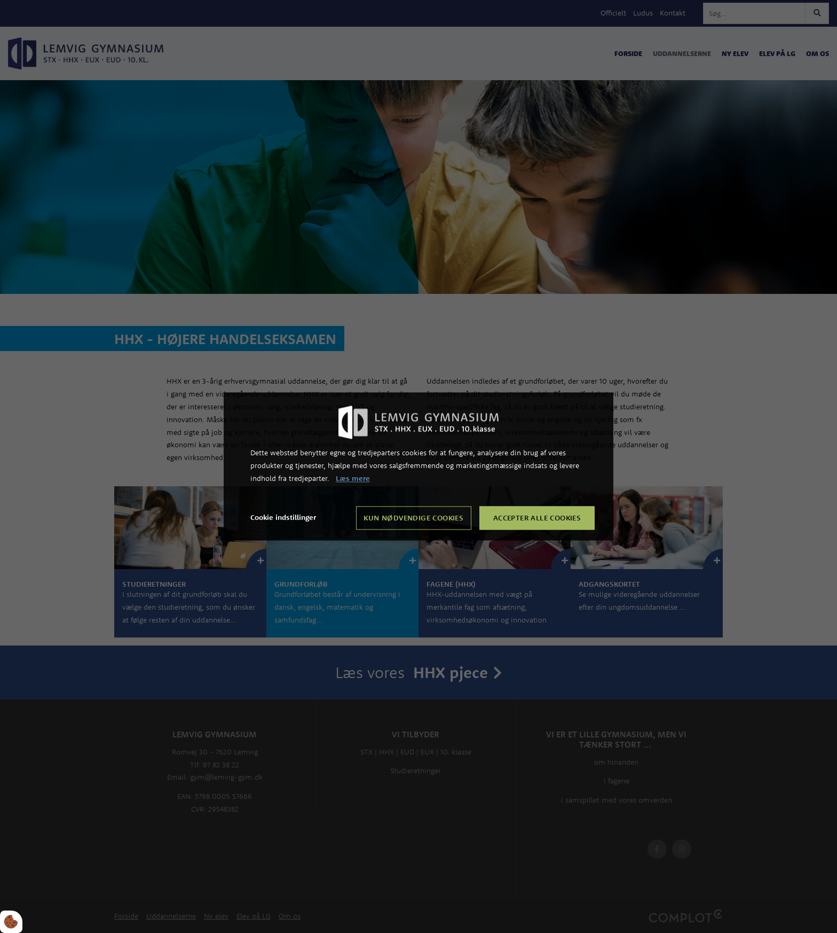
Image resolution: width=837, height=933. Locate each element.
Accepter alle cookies (537, 518)
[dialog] (418, 466)
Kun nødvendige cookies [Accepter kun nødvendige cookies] (413, 518)
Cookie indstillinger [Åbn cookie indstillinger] (283, 518)
